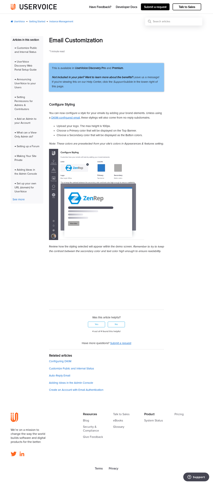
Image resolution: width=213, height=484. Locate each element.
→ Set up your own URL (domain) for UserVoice (25, 187)
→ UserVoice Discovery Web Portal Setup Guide (25, 65)
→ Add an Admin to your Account (25, 121)
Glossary (118, 426)
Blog (86, 420)
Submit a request (155, 7)
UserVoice (19, 21)
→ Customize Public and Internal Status (25, 50)
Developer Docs (126, 7)
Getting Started (37, 21)
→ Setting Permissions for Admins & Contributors (23, 103)
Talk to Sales (187, 7)
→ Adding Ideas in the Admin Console (25, 172)
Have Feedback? (100, 7)
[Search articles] (173, 21)
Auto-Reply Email (59, 375)
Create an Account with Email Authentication (76, 389)
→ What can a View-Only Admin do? (25, 134)
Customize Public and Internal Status (71, 368)
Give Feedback (93, 436)
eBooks (118, 420)
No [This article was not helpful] (116, 324)
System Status (153, 420)
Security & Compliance (91, 428)
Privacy (113, 468)
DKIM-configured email (65, 117)
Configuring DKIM (60, 361)
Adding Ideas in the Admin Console (71, 382)
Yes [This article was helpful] (96, 324)
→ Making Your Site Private (25, 158)
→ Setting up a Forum (26, 146)
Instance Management (61, 21)
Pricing (179, 414)
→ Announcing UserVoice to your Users (25, 83)
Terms (99, 468)
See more (19, 199)
